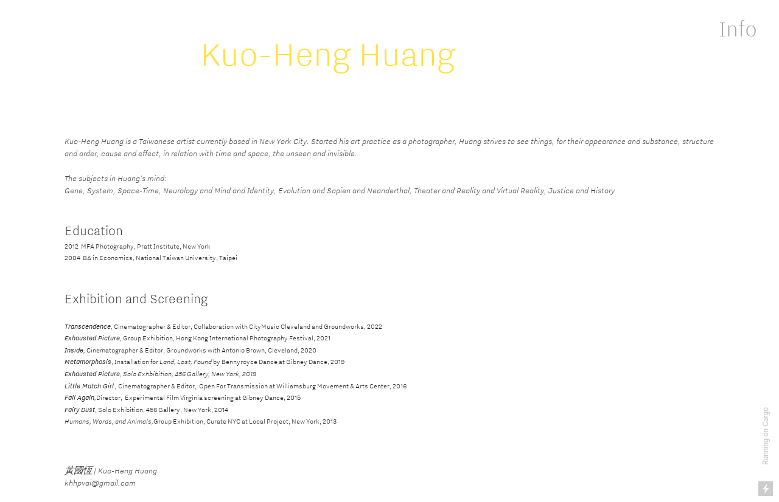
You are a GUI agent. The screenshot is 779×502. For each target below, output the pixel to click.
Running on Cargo (765, 436)
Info (738, 28)
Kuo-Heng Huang (328, 53)
